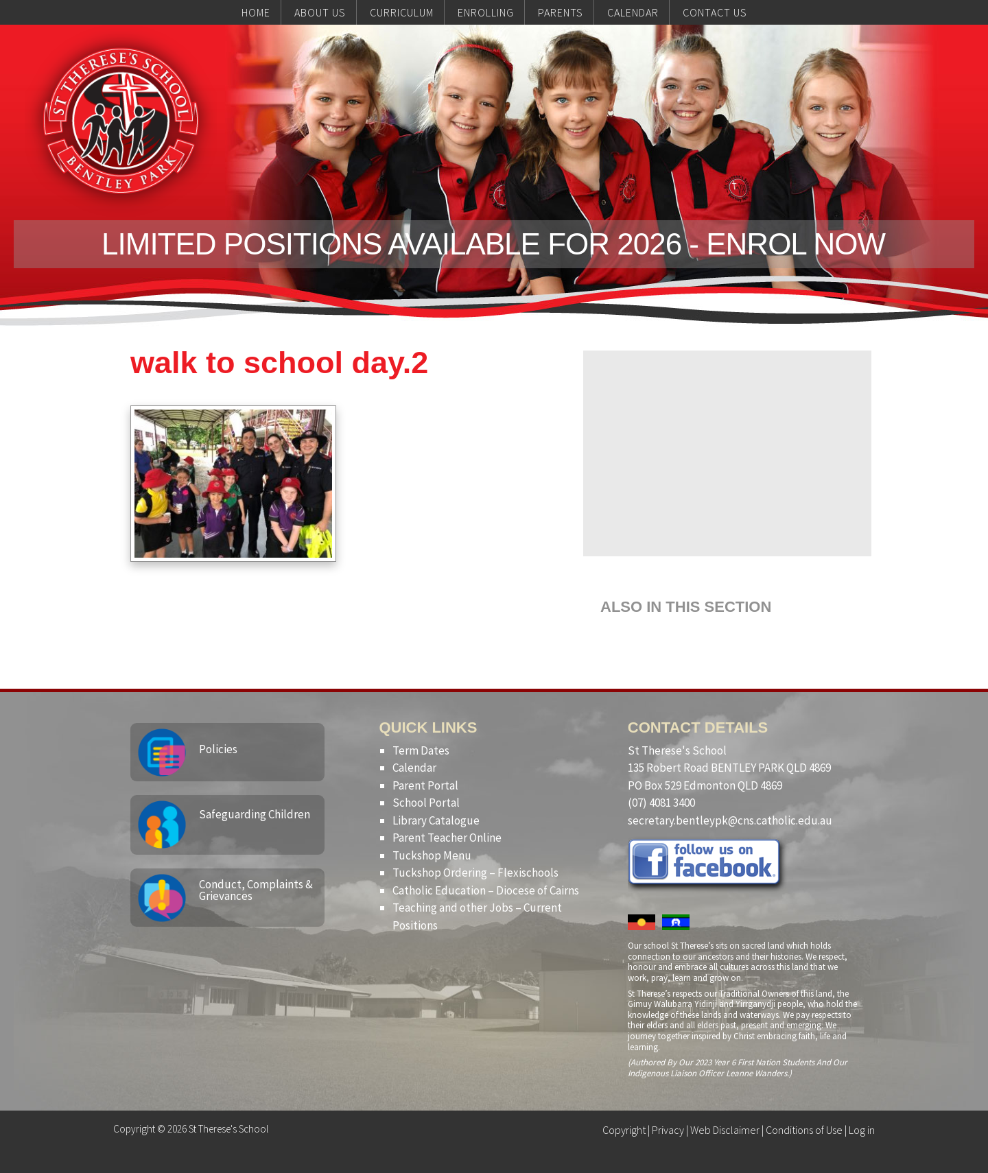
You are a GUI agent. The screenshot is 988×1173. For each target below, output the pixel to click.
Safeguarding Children (254, 814)
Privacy (668, 1130)
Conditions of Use (804, 1130)
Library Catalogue (436, 820)
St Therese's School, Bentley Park (121, 121)
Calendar (414, 767)
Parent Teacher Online (447, 837)
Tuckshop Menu (431, 855)
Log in (862, 1130)
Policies (218, 749)
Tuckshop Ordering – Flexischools (475, 872)
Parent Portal (425, 785)
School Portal (426, 802)
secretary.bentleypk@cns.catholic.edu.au (730, 820)
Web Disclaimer (725, 1130)
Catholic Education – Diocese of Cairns (485, 890)
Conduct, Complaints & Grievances (256, 890)
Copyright (624, 1130)
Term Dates (420, 750)
